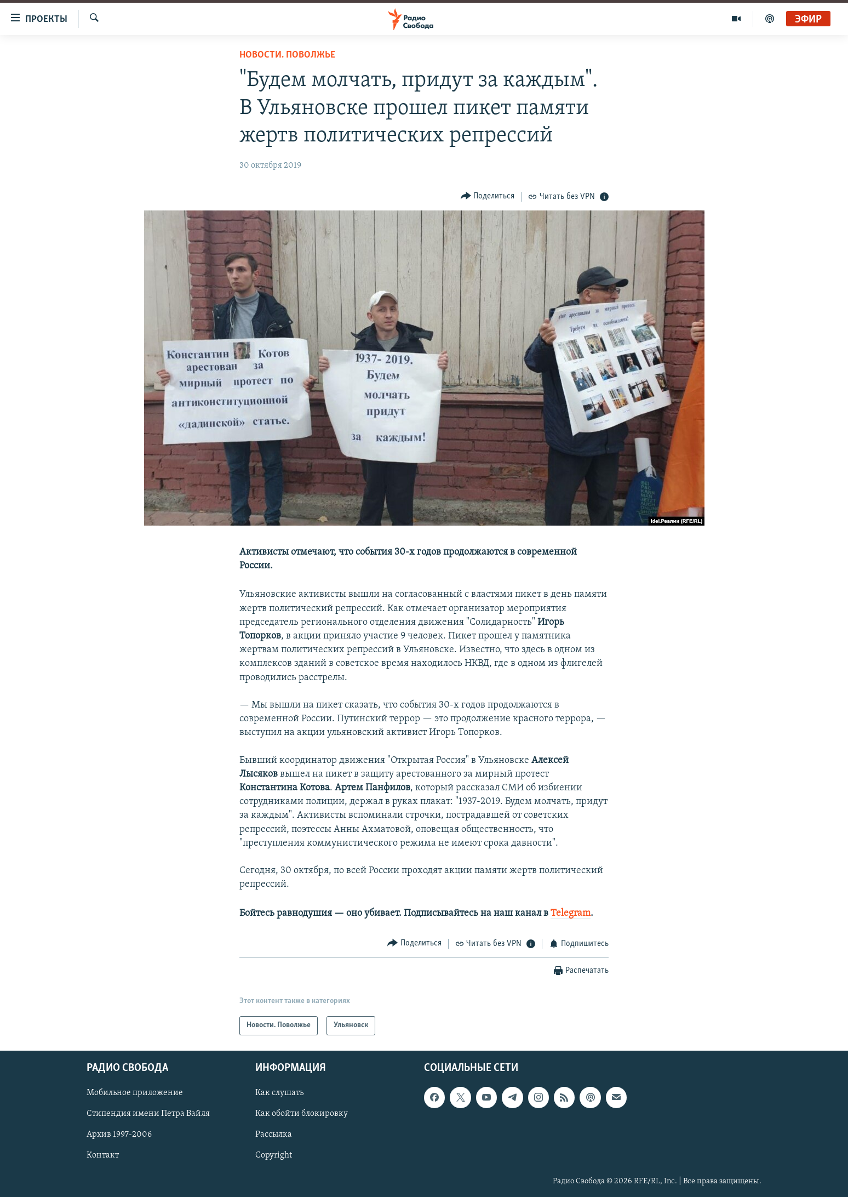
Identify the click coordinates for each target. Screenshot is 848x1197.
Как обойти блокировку (301, 1113)
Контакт (103, 1155)
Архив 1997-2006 (119, 1134)
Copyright (273, 1155)
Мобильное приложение (135, 1092)
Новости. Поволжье (287, 55)
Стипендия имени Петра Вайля (148, 1113)
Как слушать (279, 1092)
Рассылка (273, 1134)
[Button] (488, 196)
